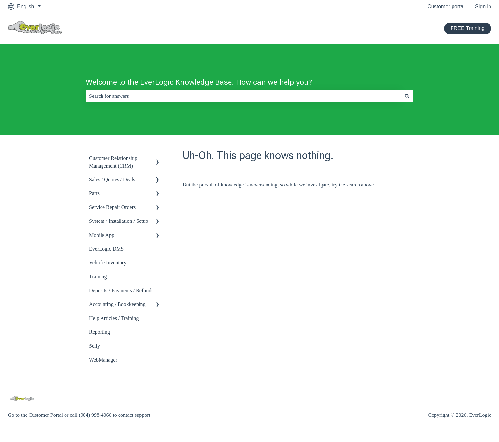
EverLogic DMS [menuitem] (106, 249)
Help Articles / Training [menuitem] (114, 318)
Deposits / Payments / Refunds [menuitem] (121, 290)
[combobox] (243, 96)
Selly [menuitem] (94, 346)
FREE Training (468, 28)
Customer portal (446, 6)
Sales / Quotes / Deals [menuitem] (112, 179)
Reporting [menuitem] (99, 332)
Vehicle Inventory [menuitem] (107, 262)
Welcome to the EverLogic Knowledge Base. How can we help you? (199, 82)
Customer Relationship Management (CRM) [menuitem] (113, 161)
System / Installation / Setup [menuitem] (118, 221)
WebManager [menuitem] (103, 359)
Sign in (483, 6)
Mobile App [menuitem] (101, 235)
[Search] (407, 96)
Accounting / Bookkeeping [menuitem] (117, 304)
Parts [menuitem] (94, 193)
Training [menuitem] (98, 276)
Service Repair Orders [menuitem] (112, 207)
